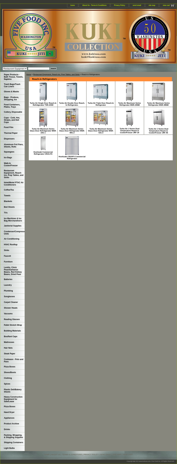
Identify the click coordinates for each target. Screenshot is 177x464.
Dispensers (9, 139)
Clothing (8, 378)
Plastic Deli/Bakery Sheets (12, 390)
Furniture (8, 262)
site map (152, 5)
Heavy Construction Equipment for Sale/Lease (13, 399)
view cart (166, 5)
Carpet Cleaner (11, 302)
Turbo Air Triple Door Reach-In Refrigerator (101, 104)
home (73, 5)
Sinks (6, 250)
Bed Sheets (9, 207)
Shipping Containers (13, 442)
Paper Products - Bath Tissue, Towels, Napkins (13, 76)
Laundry (8, 285)
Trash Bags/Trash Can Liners (12, 85)
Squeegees (9, 152)
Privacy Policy (119, 5)
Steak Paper (9, 353)
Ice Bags (8, 157)
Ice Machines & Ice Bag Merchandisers (13, 219)
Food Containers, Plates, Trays (12, 106)
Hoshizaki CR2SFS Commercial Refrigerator (72, 158)
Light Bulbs (9, 448)
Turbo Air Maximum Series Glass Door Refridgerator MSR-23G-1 (43, 131)
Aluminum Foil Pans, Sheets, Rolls (13, 145)
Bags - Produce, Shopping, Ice (11, 98)
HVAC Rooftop (10, 244)
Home (28, 74)
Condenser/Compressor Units (14, 232)
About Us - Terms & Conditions (94, 5)
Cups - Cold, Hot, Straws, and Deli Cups (12, 120)
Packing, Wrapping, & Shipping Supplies (13, 436)
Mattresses (9, 342)
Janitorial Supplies (12, 226)
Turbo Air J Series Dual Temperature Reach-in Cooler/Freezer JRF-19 (129, 131)
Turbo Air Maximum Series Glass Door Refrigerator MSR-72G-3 (101, 131)
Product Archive (11, 424)
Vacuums (8, 313)
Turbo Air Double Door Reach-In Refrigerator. (72, 104)
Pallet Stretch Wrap (13, 325)
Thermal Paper (11, 133)
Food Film (8, 127)
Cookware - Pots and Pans (13, 360)
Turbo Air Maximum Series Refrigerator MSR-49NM (158, 104)
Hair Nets (8, 348)
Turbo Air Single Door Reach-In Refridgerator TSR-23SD (43, 104)
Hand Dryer (9, 412)
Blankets (8, 201)
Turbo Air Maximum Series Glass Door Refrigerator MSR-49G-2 (72, 131)
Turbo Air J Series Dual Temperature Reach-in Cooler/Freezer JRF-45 (158, 131)
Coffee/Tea (9, 190)
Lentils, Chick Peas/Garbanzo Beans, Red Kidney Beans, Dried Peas (13, 270)
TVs (6, 213)
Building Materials (12, 331)
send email (137, 5)
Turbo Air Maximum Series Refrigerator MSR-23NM (129, 104)
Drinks (7, 429)
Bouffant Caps (10, 336)
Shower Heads (11, 308)
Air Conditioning (11, 239)
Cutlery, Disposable (13, 112)
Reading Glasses (12, 319)
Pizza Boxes (9, 367)
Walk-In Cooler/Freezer (11, 164)
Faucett (7, 256)
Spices (7, 384)
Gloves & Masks (11, 91)
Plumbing (8, 291)
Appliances (9, 418)
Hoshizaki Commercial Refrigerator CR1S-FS (43, 153)
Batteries (8, 279)
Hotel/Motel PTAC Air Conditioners (13, 183)
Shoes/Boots (10, 372)
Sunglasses (9, 296)
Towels (7, 195)
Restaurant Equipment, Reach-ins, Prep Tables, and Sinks (56, 74)
